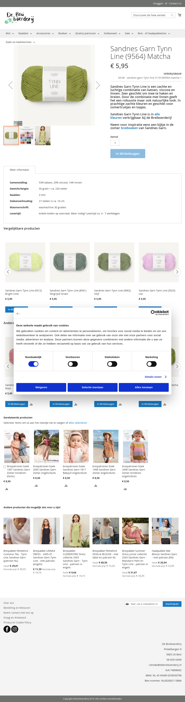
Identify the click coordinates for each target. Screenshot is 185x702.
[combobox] (153, 15)
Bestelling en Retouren (17, 607)
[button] (11, 85)
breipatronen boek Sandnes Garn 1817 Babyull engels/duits (75, 470)
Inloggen (158, 3)
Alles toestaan (144, 387)
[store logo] (19, 18)
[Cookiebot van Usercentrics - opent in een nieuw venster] (153, 312)
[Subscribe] (172, 604)
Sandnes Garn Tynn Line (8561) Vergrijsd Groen (68, 292)
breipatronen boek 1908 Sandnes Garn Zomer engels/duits (103, 470)
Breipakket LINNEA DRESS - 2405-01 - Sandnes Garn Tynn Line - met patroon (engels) (44, 557)
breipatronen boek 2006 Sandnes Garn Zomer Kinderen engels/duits (133, 471)
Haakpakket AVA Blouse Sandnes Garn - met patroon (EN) (164, 554)
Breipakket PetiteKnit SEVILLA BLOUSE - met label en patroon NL (105, 554)
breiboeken (129, 128)
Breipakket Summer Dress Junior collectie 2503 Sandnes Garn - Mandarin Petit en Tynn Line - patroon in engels (135, 559)
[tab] (19, 170)
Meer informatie (19, 169)
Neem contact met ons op (19, 612)
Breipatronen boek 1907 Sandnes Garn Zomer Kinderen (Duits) (18, 471)
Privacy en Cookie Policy (17, 622)
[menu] (92, 37)
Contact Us (175, 3)
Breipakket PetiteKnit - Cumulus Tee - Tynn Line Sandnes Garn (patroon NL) (17, 555)
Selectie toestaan (92, 387)
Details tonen (153, 376)
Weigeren (41, 387)
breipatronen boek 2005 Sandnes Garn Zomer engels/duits (44, 470)
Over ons (9, 603)
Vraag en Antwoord (15, 617)
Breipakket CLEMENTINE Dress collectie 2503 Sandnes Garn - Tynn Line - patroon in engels (75, 559)
